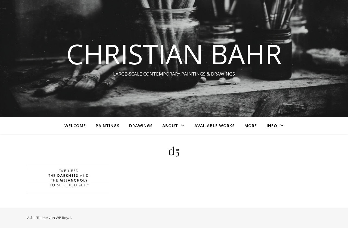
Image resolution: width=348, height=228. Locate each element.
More (250, 125)
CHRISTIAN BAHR (174, 53)
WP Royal (63, 217)
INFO (272, 125)
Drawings (141, 125)
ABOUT (170, 125)
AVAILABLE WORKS (214, 125)
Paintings (107, 125)
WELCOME (75, 125)
